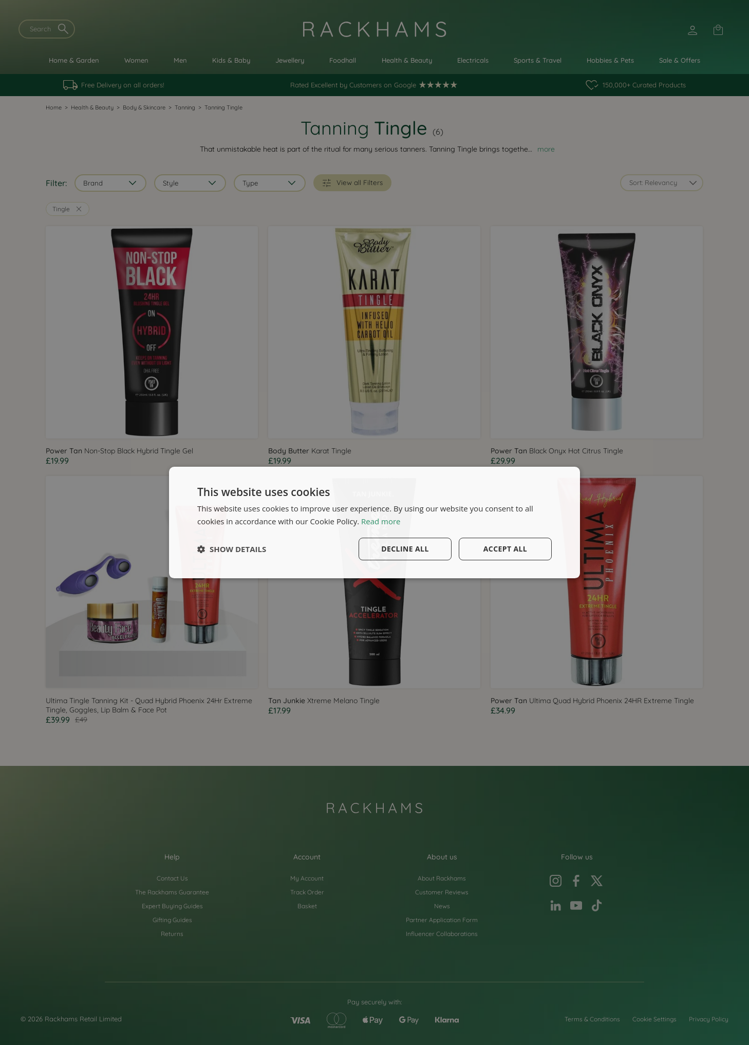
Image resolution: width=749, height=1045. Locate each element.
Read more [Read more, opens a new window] (381, 521)
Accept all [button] (505, 549)
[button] (231, 549)
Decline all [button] (404, 549)
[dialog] (374, 523)
